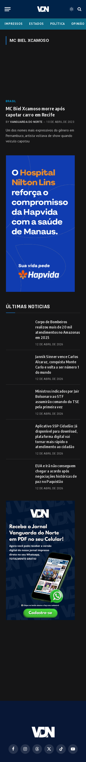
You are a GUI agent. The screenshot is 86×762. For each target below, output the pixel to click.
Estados (36, 24)
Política (57, 24)
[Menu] (8, 9)
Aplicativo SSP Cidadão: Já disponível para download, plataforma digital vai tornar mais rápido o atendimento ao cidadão (56, 436)
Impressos (14, 24)
